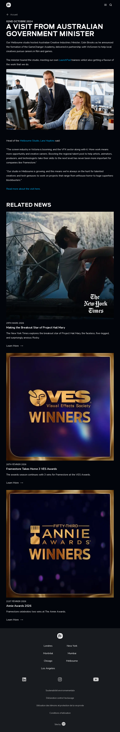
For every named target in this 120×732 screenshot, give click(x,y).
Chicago (48, 661)
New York (72, 646)
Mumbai (72, 653)
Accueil (12, 14)
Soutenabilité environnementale (60, 690)
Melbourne (72, 661)
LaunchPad (65, 60)
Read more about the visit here (23, 189)
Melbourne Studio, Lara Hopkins (37, 140)
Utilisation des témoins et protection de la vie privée (60, 705)
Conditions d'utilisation (60, 713)
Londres (48, 646)
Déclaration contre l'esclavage (60, 698)
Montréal (48, 653)
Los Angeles (48, 668)
